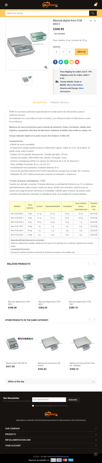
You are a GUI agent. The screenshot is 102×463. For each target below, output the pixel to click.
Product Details (59, 102)
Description (39, 102)
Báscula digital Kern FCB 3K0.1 (19, 303)
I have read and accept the (51, 406)
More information (75, 85)
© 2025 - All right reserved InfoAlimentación (51, 456)
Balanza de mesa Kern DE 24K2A (49, 364)
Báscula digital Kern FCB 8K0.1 (49, 303)
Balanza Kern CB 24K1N (16, 363)
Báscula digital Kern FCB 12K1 (80, 303)
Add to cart (81, 52)
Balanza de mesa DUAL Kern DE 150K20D (82, 364)
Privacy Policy (62, 406)
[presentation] (89, 264)
